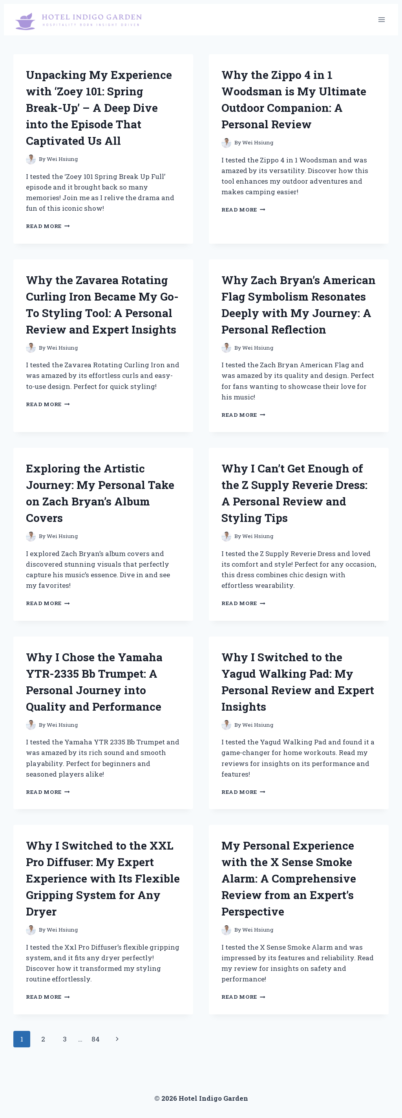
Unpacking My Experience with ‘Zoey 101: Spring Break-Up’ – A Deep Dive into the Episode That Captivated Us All (99, 107)
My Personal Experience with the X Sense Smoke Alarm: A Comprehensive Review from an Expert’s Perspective (288, 878)
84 (95, 1038)
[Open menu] (381, 19)
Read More (48, 226)
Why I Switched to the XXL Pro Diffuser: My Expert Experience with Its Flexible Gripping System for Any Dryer (103, 878)
